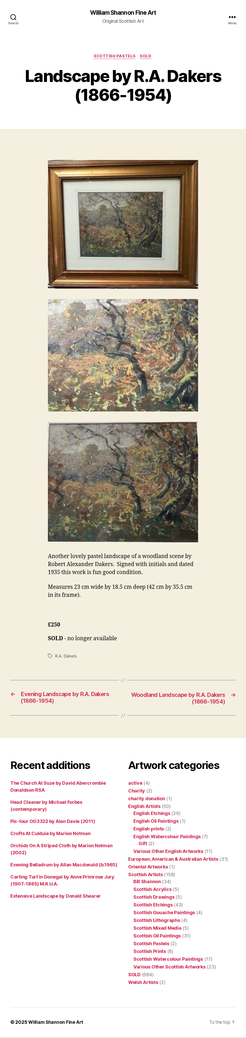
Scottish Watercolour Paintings (168, 960)
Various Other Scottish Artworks (169, 968)
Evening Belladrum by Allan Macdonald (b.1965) (63, 866)
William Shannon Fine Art (123, 13)
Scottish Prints (149, 952)
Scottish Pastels (114, 57)
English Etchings (151, 814)
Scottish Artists (145, 876)
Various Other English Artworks (168, 852)
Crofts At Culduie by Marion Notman (50, 834)
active (135, 784)
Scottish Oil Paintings (157, 937)
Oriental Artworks (148, 868)
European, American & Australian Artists (173, 860)
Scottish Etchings (152, 906)
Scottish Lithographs (156, 921)
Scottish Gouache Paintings (164, 914)
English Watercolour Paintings (167, 838)
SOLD (146, 57)
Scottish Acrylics (152, 890)
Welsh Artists (143, 983)
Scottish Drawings (153, 898)
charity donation (146, 800)
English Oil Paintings (155, 822)
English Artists (144, 807)
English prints (148, 830)
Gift (143, 845)
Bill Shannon (147, 883)
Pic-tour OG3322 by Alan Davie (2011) (52, 822)
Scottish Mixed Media (157, 929)
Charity (136, 792)
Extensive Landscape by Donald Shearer (55, 897)
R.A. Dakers (66, 656)
